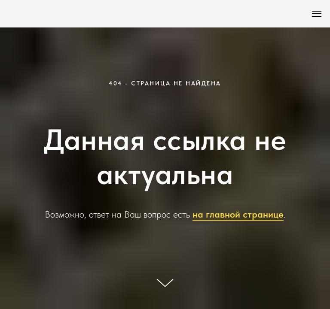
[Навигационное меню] (316, 14)
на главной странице (238, 214)
